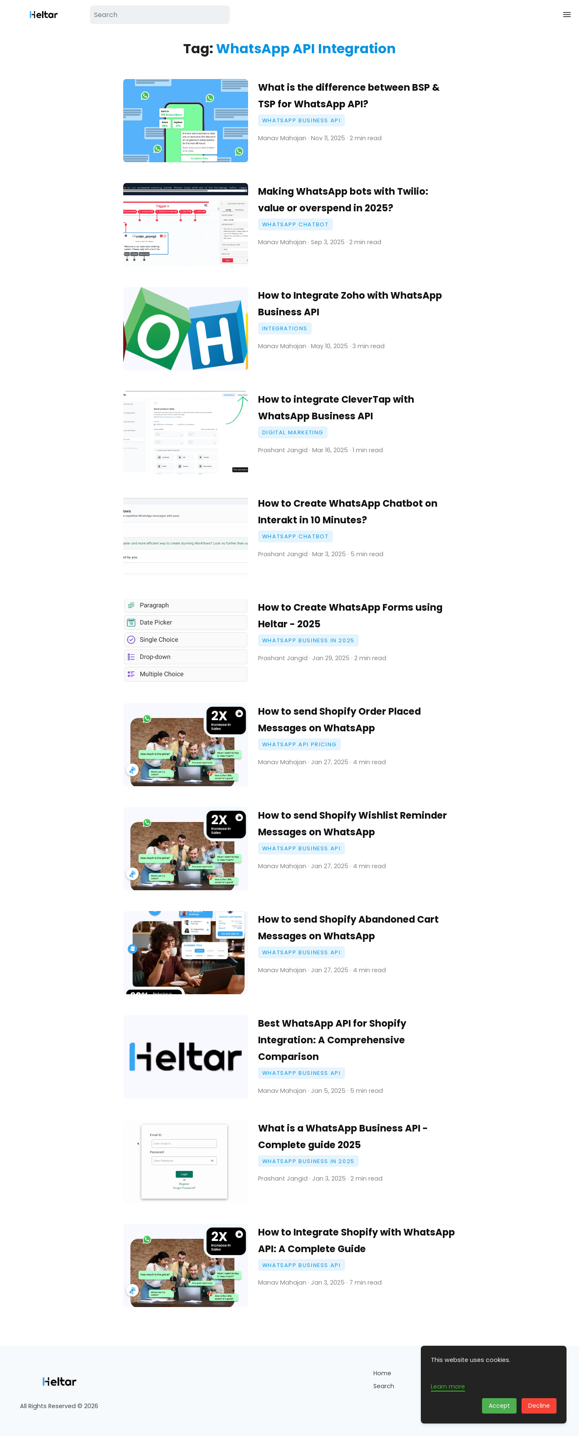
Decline (539, 1405)
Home (382, 1373)
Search (383, 1386)
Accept (499, 1405)
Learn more (448, 1386)
